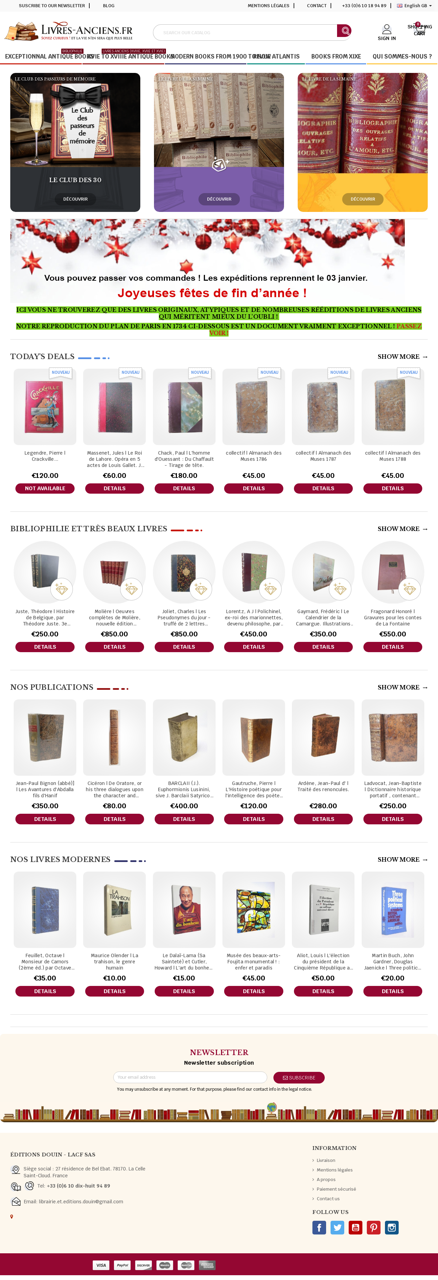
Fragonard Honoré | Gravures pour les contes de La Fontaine (393, 618)
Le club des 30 (75, 180)
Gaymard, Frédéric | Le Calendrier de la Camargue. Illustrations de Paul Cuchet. (323, 618)
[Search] (252, 32)
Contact (316, 6)
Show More (403, 356)
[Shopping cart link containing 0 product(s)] (420, 31)
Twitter (337, 1232)
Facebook (319, 1232)
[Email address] (190, 1082)
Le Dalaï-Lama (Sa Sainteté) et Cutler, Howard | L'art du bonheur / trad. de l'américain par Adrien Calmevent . (184, 965)
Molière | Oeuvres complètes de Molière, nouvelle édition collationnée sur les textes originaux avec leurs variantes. (114, 618)
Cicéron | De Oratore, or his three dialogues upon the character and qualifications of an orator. (114, 792)
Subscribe (299, 1082)
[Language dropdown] (414, 6)
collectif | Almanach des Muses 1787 (323, 456)
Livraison (326, 1165)
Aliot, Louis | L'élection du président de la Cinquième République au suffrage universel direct (323, 965)
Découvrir (75, 199)
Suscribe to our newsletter (52, 6)
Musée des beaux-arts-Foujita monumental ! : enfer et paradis (254, 965)
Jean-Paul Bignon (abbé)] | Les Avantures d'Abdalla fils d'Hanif (45, 792)
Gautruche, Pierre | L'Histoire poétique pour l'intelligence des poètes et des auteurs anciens (254, 792)
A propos (326, 1184)
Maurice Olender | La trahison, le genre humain (114, 965)
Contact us (328, 1203)
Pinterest (374, 1232)
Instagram (392, 1232)
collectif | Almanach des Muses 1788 (393, 456)
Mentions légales (268, 6)
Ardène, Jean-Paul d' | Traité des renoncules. (323, 789)
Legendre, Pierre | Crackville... (45, 456)
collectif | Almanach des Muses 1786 (254, 456)
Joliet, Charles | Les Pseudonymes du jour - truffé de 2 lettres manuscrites (184, 618)
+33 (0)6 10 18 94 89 (364, 6)
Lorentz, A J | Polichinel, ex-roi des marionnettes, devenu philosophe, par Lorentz (254, 618)
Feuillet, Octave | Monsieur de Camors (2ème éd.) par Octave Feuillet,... (45, 965)
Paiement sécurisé (336, 1194)
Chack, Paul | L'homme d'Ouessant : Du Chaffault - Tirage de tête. (184, 459)
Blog (108, 6)
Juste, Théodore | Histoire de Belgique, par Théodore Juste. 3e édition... (45, 618)
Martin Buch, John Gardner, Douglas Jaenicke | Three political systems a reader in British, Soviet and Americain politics (393, 965)
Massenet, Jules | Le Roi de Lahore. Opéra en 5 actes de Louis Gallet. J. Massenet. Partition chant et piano (114, 459)
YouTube (355, 1232)
